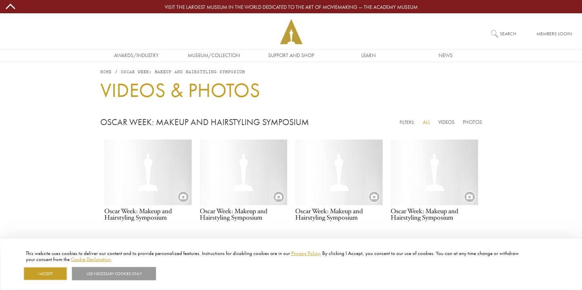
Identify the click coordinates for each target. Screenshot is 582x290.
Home (106, 72)
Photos (472, 122)
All (426, 122)
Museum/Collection (214, 55)
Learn (368, 55)
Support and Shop (291, 55)
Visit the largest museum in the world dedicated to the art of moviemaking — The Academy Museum (291, 7)
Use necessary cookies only (114, 273)
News (446, 55)
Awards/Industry (136, 55)
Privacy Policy (305, 253)
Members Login (554, 34)
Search (508, 34)
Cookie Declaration (91, 259)
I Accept (45, 273)
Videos (446, 122)
